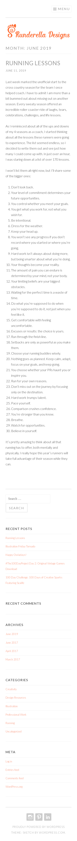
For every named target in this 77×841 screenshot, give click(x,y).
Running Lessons (33, 62)
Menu (64, 9)
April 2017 (12, 651)
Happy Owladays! (16, 554)
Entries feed (12, 769)
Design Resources (16, 697)
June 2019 (12, 634)
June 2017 (12, 642)
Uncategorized (14, 731)
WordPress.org (14, 786)
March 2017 (13, 659)
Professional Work (16, 714)
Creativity (11, 689)
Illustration (12, 706)
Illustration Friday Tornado (20, 546)
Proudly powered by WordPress (39, 826)
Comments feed (15, 778)
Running (10, 723)
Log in (9, 761)
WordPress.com (52, 832)
